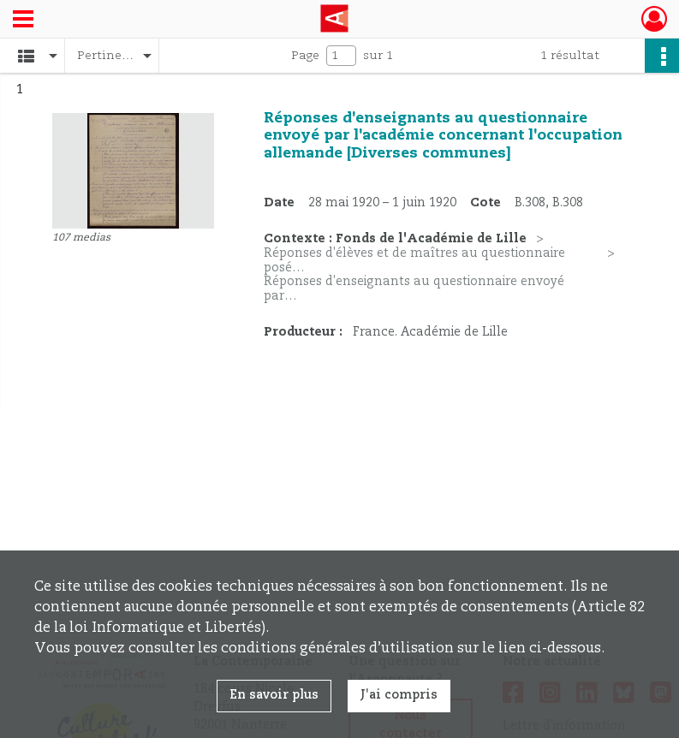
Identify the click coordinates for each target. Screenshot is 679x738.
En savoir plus (274, 695)
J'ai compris (399, 695)
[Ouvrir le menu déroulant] (23, 20)
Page (305, 56)
